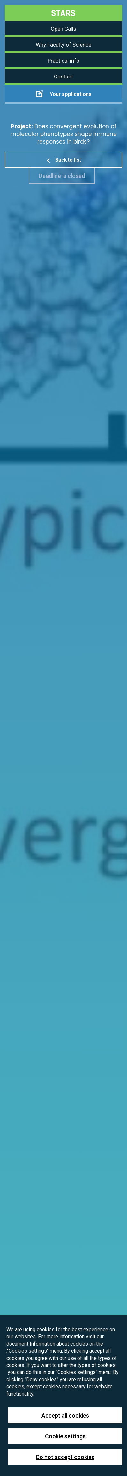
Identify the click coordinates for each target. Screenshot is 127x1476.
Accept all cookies (65, 1415)
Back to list (63, 160)
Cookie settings (65, 1436)
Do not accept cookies (65, 1457)
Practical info (63, 60)
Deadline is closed (62, 176)
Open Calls (63, 29)
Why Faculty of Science (63, 44)
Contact (63, 76)
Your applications (64, 93)
